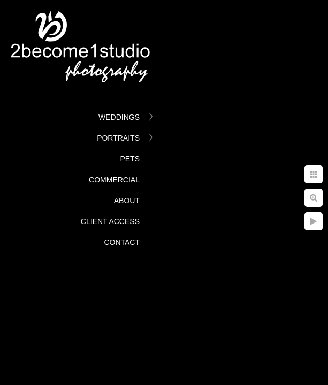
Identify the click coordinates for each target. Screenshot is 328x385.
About (127, 200)
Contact (122, 242)
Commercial (114, 179)
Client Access (110, 221)
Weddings (119, 117)
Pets (130, 159)
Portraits (118, 138)
